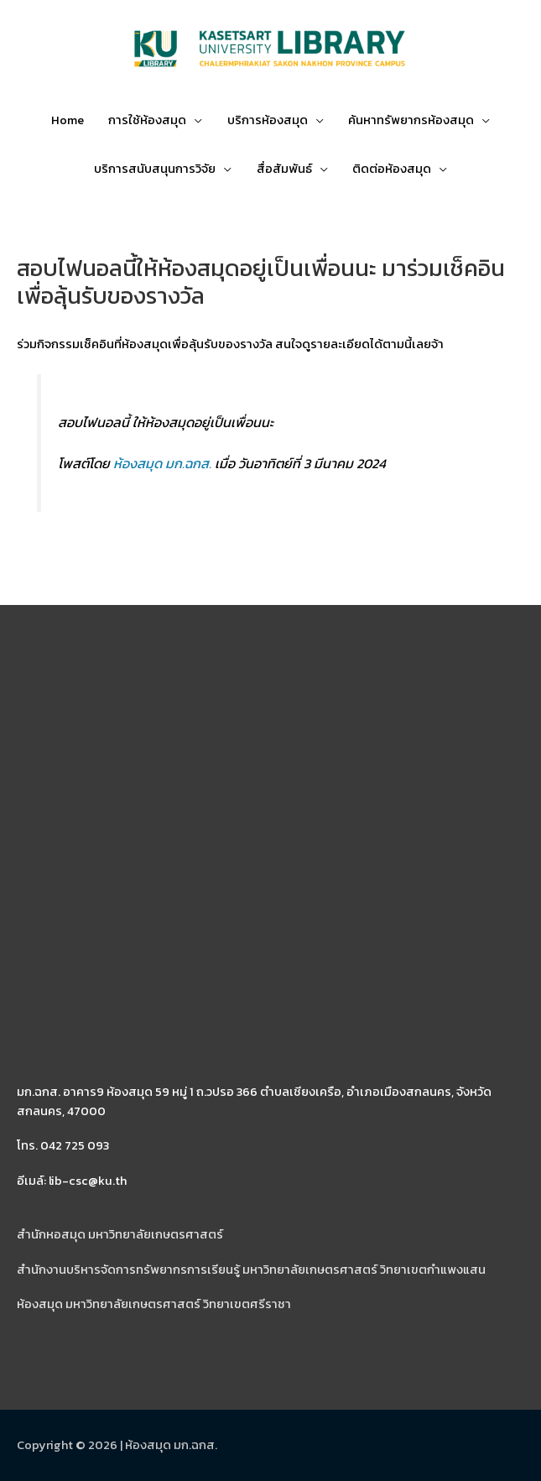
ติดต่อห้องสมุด (391, 168)
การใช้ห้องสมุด (147, 120)
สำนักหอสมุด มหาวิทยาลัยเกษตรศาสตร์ (120, 1234)
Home (67, 120)
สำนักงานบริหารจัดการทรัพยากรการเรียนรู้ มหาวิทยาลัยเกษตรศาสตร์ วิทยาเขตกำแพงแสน (251, 1269)
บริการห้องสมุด (267, 120)
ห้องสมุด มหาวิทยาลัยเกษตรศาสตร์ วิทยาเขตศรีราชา (154, 1304)
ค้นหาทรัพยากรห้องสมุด (411, 120)
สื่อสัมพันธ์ (284, 168)
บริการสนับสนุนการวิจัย (155, 168)
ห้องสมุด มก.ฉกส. (162, 463)
